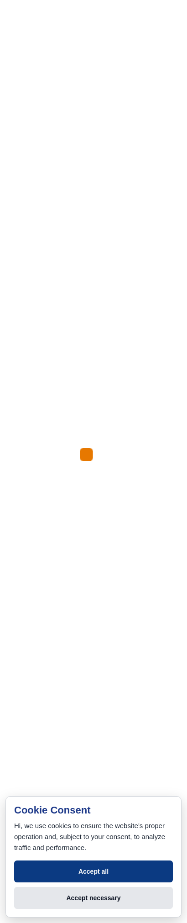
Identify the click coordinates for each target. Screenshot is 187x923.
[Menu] (16, 116)
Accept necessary (93, 898)
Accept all (93, 871)
